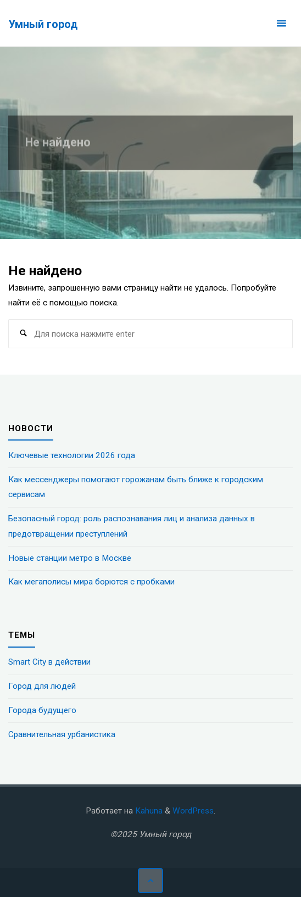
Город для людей (42, 686)
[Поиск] (23, 334)
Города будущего (42, 710)
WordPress (193, 811)
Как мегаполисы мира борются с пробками (91, 582)
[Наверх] (150, 880)
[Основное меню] (281, 23)
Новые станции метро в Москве (69, 558)
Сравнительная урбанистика (61, 734)
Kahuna (148, 811)
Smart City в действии (49, 662)
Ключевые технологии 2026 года (71, 455)
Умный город (42, 24)
